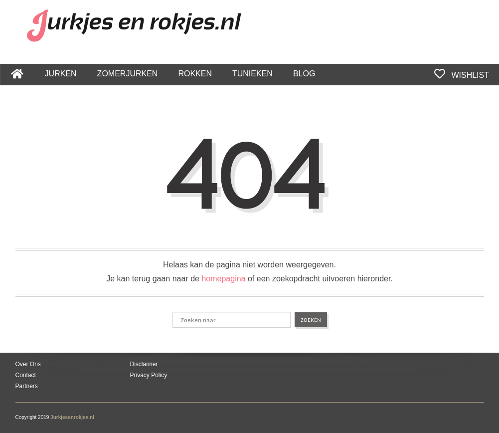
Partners (26, 386)
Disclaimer (144, 364)
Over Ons (28, 364)
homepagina (223, 278)
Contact (25, 375)
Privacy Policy (148, 375)
